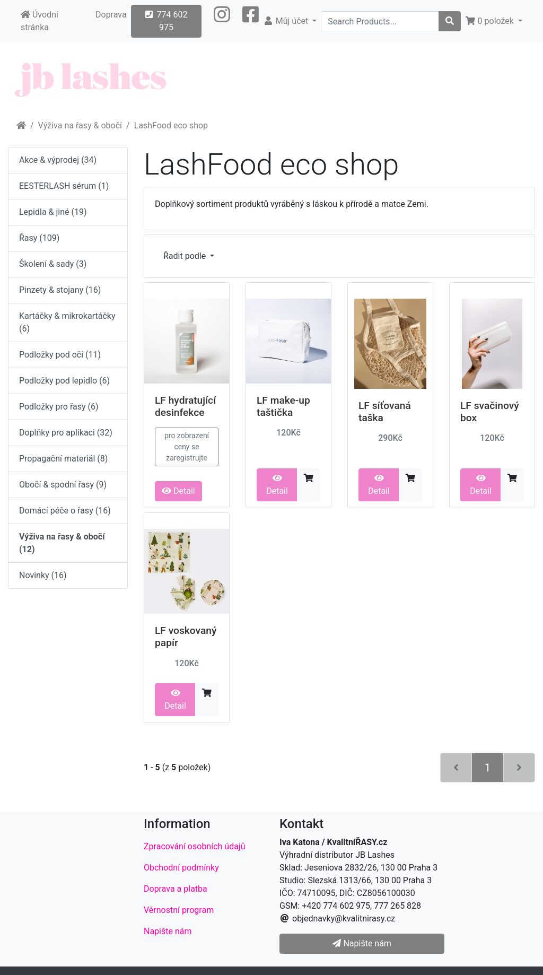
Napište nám (168, 931)
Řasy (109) (39, 238)
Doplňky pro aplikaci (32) (65, 433)
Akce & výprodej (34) (58, 160)
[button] (222, 21)
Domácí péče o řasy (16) (65, 511)
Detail (178, 491)
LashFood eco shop (171, 125)
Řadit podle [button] (185, 256)
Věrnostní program (179, 910)
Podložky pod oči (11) (60, 355)
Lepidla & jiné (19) (53, 212)
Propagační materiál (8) (63, 459)
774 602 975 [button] (166, 21)
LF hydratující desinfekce (185, 406)
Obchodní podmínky (181, 868)
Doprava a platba (175, 889)
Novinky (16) (43, 575)
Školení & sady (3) (52, 264)
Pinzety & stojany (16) (60, 290)
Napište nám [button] (361, 943)
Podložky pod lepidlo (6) (64, 381)
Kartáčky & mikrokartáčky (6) (67, 322)
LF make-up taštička (283, 406)
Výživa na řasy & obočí (80, 125)
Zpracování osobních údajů (195, 846)
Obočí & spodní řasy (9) (63, 485)
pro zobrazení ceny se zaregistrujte (186, 446)
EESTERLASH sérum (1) (64, 186)
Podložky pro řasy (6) (59, 407)
